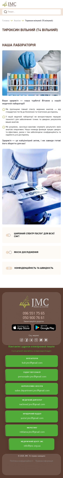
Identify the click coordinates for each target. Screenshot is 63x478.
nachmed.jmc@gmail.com (32, 404)
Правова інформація (44, 461)
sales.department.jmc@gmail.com (32, 390)
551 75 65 (34, 313)
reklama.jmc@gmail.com (32, 432)
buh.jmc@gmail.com (32, 363)
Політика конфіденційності (21, 461)
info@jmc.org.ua (32, 446)
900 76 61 (34, 318)
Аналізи (17, 21)
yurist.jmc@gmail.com (32, 418)
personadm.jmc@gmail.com (32, 376)
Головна (5, 21)
